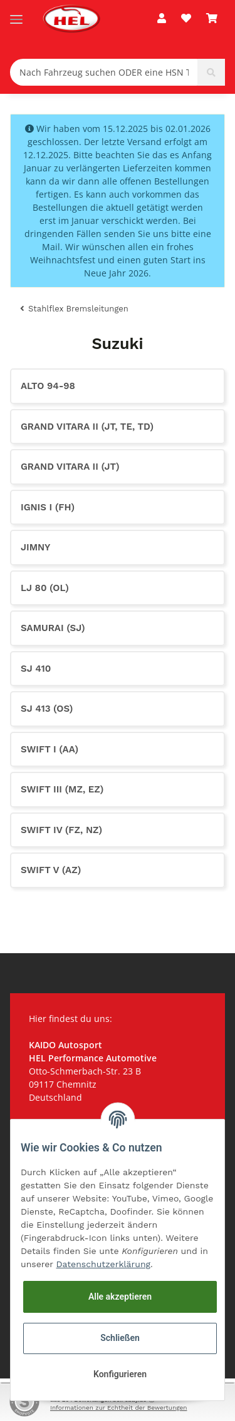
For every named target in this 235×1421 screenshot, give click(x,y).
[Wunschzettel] (186, 18)
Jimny (35, 547)
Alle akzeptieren (120, 1297)
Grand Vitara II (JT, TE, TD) (87, 426)
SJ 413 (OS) (47, 708)
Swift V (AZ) (51, 870)
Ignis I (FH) (48, 507)
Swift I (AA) (49, 749)
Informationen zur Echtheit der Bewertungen (118, 1407)
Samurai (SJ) (53, 628)
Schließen (120, 1338)
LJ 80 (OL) (45, 588)
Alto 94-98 (48, 386)
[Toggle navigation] (16, 14)
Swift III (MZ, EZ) (62, 789)
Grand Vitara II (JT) (70, 466)
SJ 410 (36, 668)
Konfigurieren (120, 1374)
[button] (162, 18)
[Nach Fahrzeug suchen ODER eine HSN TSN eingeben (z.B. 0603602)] (104, 72)
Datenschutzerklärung (103, 1264)
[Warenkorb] (212, 18)
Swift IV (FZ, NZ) (61, 830)
